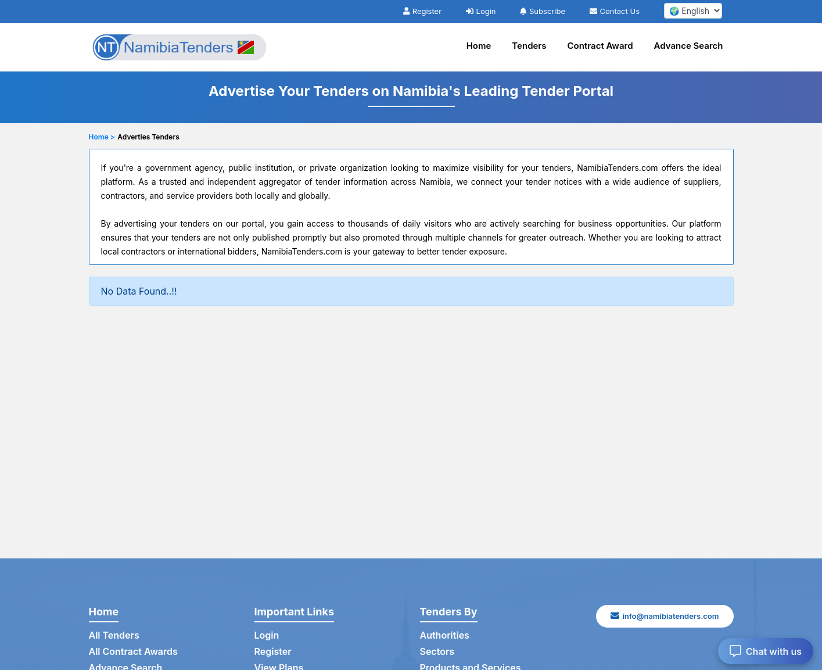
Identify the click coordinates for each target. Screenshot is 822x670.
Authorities (444, 635)
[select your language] (693, 11)
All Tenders (114, 635)
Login (481, 11)
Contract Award (600, 45)
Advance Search (688, 45)
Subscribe (542, 11)
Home (478, 45)
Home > (102, 136)
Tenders (529, 45)
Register (422, 11)
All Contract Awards (133, 651)
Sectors (437, 651)
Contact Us (615, 11)
